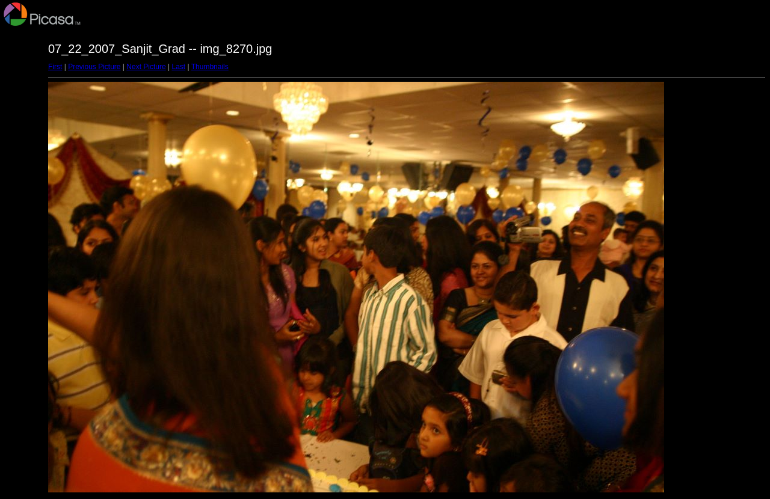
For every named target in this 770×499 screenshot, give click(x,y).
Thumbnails (210, 67)
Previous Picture (94, 67)
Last (178, 67)
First (55, 67)
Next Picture (145, 67)
